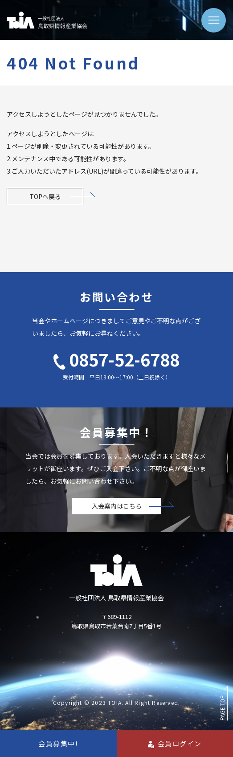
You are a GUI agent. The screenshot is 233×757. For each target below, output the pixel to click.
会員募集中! (58, 743)
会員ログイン (175, 744)
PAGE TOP (222, 707)
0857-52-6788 (116, 359)
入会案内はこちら (117, 505)
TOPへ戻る (45, 196)
